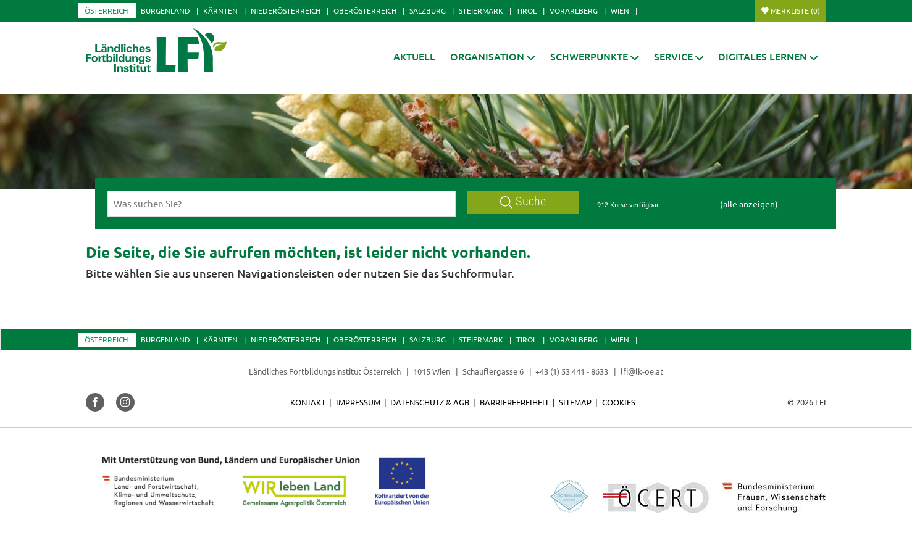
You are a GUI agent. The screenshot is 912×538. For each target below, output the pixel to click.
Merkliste (795, 10)
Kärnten (220, 10)
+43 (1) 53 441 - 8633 (571, 371)
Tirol (526, 10)
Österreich (106, 10)
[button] (492, 56)
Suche (523, 201)
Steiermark (481, 10)
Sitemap (575, 402)
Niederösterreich (285, 10)
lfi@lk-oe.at (642, 371)
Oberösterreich (364, 10)
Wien (620, 10)
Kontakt (307, 402)
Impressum (358, 402)
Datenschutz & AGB (429, 402)
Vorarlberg (574, 10)
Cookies (618, 402)
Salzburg (427, 10)
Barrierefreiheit (514, 402)
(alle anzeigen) (749, 203)
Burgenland (165, 10)
